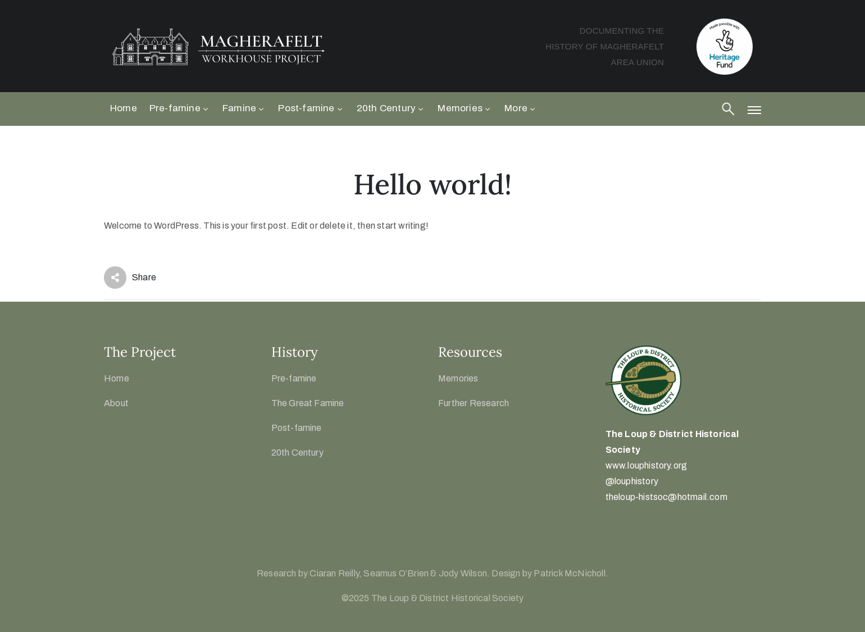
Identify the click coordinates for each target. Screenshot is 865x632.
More (520, 108)
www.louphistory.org (647, 465)
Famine (244, 108)
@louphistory (632, 481)
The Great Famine (307, 403)
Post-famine (311, 108)
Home (123, 108)
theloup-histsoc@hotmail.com (666, 497)
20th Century (391, 108)
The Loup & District (650, 434)
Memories (465, 108)
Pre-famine (179, 108)
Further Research (473, 403)
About (116, 403)
